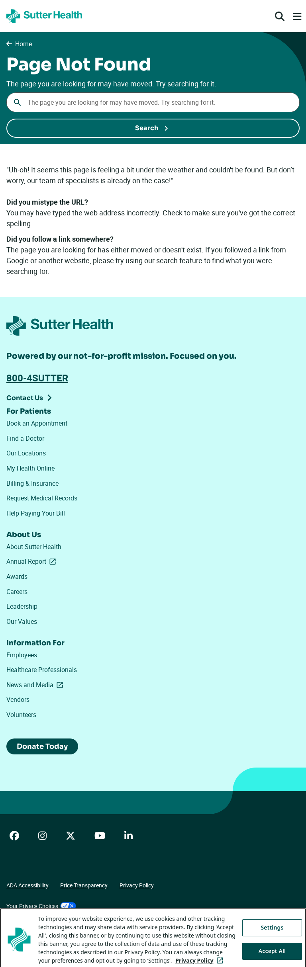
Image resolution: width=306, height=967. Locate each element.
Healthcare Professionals (41, 669)
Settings (272, 945)
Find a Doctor (25, 438)
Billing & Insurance (32, 483)
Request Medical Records (41, 498)
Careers (16, 591)
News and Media (36, 684)
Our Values (21, 621)
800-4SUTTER (37, 377)
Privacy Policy (137, 885)
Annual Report (32, 561)
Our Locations (26, 453)
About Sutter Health (33, 546)
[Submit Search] (153, 128)
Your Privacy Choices (41, 906)
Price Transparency (84, 885)
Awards (16, 576)
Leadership (21, 606)
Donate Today (42, 746)
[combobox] (153, 102)
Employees (21, 655)
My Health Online (30, 468)
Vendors (17, 699)
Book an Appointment (36, 423)
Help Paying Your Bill (35, 513)
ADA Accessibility (27, 885)
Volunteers (21, 714)
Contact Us (24, 398)
